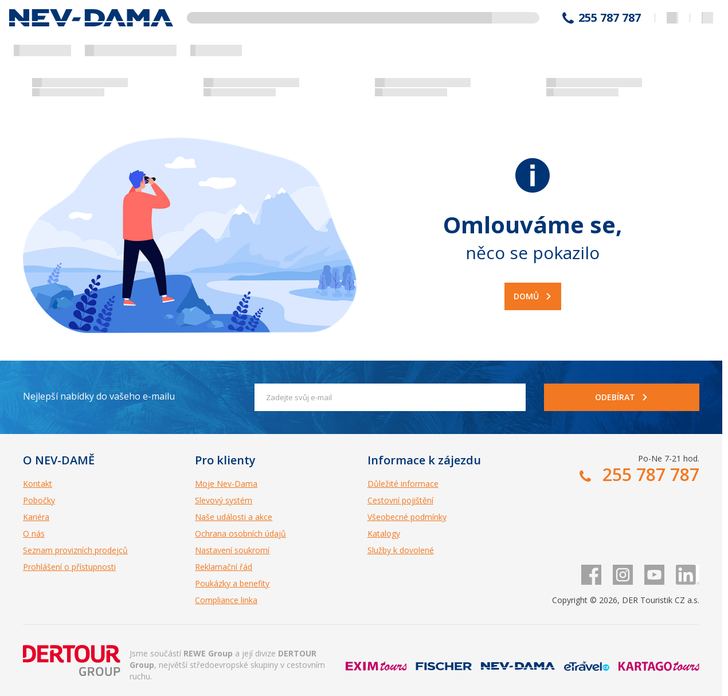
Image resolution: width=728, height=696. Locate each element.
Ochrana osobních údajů (240, 533)
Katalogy (383, 533)
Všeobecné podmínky (407, 516)
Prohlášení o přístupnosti (69, 566)
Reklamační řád (223, 566)
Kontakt (37, 483)
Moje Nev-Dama (226, 483)
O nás (34, 533)
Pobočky (39, 500)
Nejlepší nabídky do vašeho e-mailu (99, 396)
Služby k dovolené (400, 550)
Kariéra (36, 516)
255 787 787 (609, 18)
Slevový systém (223, 500)
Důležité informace (403, 483)
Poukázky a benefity (232, 583)
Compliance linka (226, 600)
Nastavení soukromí (232, 550)
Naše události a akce (233, 516)
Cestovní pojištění (400, 500)
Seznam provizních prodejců (75, 550)
